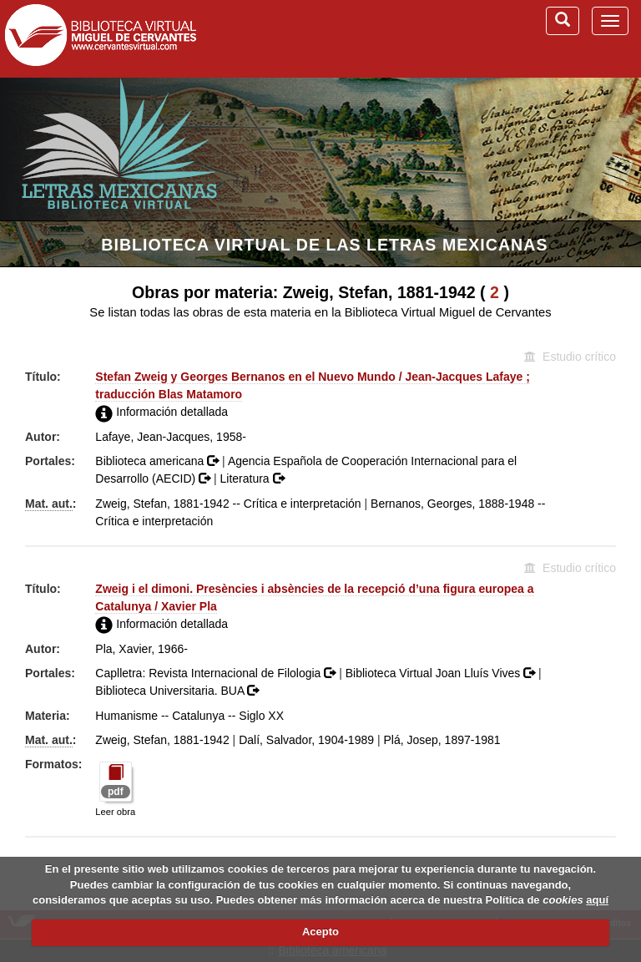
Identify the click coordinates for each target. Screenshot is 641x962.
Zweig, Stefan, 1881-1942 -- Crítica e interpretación (228, 503)
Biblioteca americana (158, 461)
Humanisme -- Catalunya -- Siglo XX (189, 715)
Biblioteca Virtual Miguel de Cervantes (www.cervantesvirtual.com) (100, 38)
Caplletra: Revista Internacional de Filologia (217, 673)
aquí (597, 900)
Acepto (320, 931)
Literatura (252, 478)
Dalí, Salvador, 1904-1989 (306, 740)
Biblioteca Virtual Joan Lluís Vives (442, 673)
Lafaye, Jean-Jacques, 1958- (170, 436)
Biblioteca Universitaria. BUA (177, 690)
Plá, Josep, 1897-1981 (441, 740)
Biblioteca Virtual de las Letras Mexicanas (324, 244)
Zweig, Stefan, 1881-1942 (162, 740)
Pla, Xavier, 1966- (141, 649)
